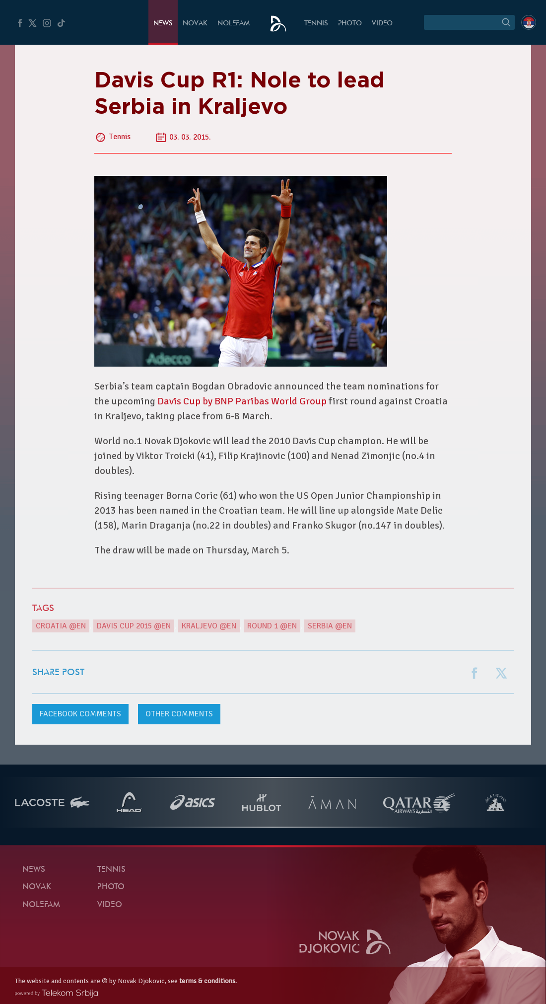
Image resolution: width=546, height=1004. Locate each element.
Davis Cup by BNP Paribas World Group (242, 401)
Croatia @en (61, 626)
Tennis (316, 23)
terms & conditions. (208, 981)
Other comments (179, 714)
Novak (195, 23)
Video (382, 23)
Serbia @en (330, 626)
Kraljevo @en (209, 626)
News (163, 23)
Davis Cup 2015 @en (134, 626)
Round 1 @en (272, 626)
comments (80, 714)
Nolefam (233, 23)
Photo (350, 23)
